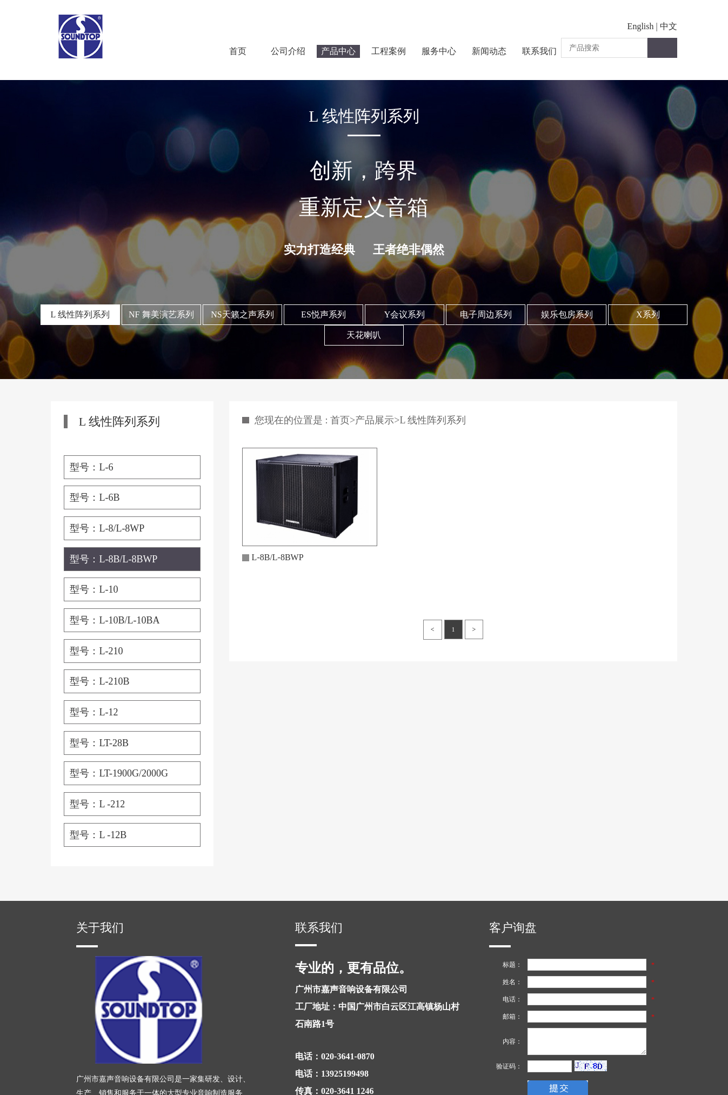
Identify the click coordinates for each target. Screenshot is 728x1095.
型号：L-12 (94, 712)
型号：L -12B (98, 834)
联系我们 (539, 51)
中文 (668, 26)
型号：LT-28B (99, 743)
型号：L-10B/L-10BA (114, 620)
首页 (237, 51)
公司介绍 (288, 51)
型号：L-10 (94, 589)
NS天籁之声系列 (242, 314)
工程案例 (388, 51)
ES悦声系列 (323, 314)
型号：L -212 (97, 804)
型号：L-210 (96, 651)
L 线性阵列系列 (80, 314)
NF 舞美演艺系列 (161, 314)
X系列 (648, 314)
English (640, 26)
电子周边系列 (486, 314)
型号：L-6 (91, 467)
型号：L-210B (99, 681)
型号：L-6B (94, 497)
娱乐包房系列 (567, 314)
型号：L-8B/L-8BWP (113, 559)
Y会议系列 (404, 314)
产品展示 (374, 420)
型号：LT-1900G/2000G (119, 773)
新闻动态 (489, 51)
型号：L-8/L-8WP (107, 528)
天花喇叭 (363, 335)
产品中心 (338, 51)
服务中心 (439, 51)
